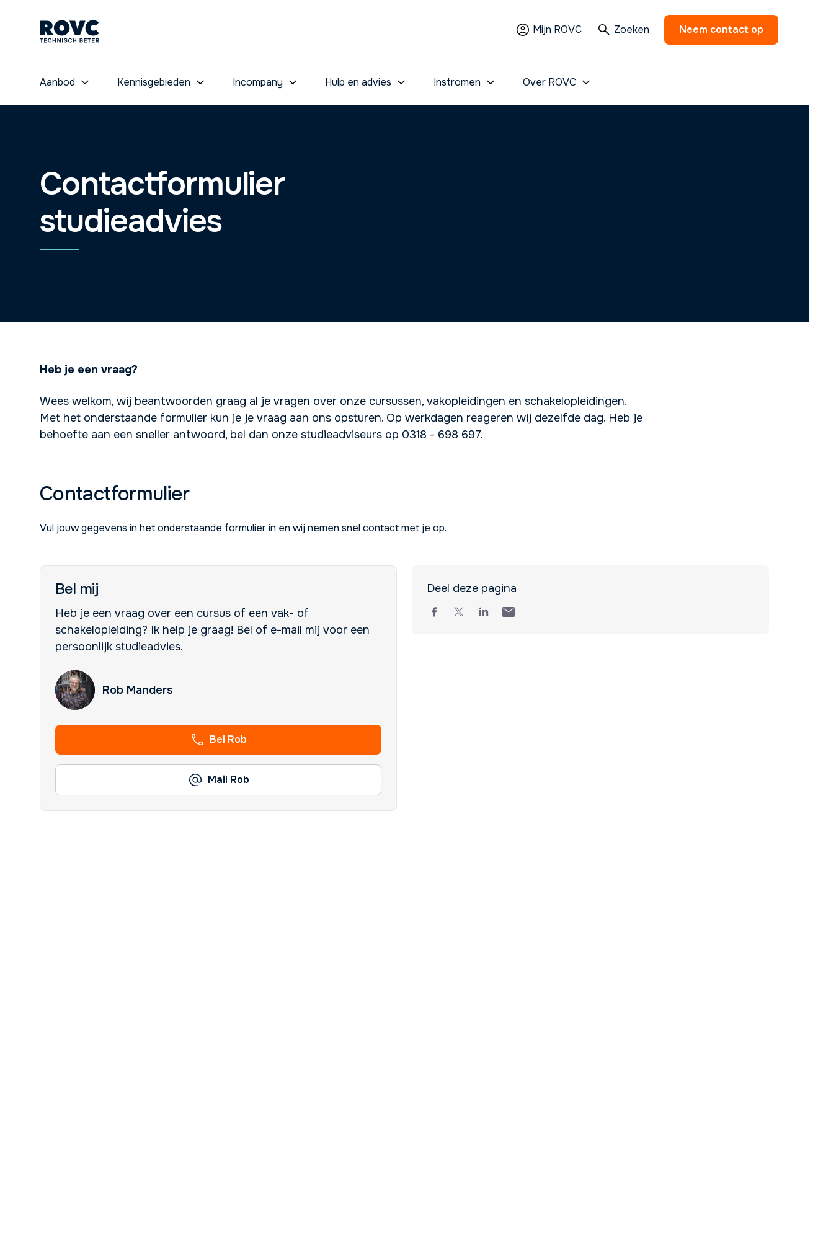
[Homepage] (69, 30)
